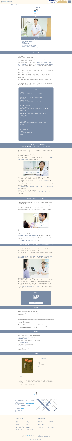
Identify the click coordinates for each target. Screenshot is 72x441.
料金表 (27, 421)
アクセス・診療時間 (19, 426)
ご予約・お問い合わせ (20, 427)
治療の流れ (40, 421)
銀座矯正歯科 (6, 1)
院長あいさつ (18, 422)
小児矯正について (51, 421)
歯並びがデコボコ (51, 422)
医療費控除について (29, 424)
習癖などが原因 (51, 427)
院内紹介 (17, 424)
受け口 (49, 426)
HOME (17, 421)
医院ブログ (28, 427)
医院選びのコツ (41, 426)
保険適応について (29, 422)
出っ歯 (49, 424)
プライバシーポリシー (20, 429)
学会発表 (36, 302)
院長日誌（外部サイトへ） (30, 429)
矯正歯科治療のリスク (42, 422)
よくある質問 (40, 427)
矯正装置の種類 (41, 424)
